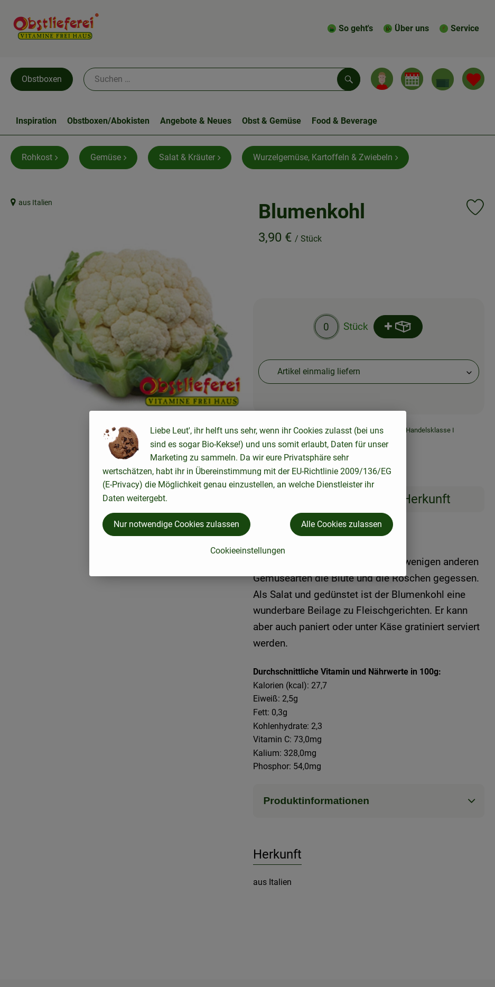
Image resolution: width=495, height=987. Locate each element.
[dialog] (247, 493)
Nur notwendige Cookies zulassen (176, 524)
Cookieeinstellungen (247, 551)
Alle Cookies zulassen (341, 524)
